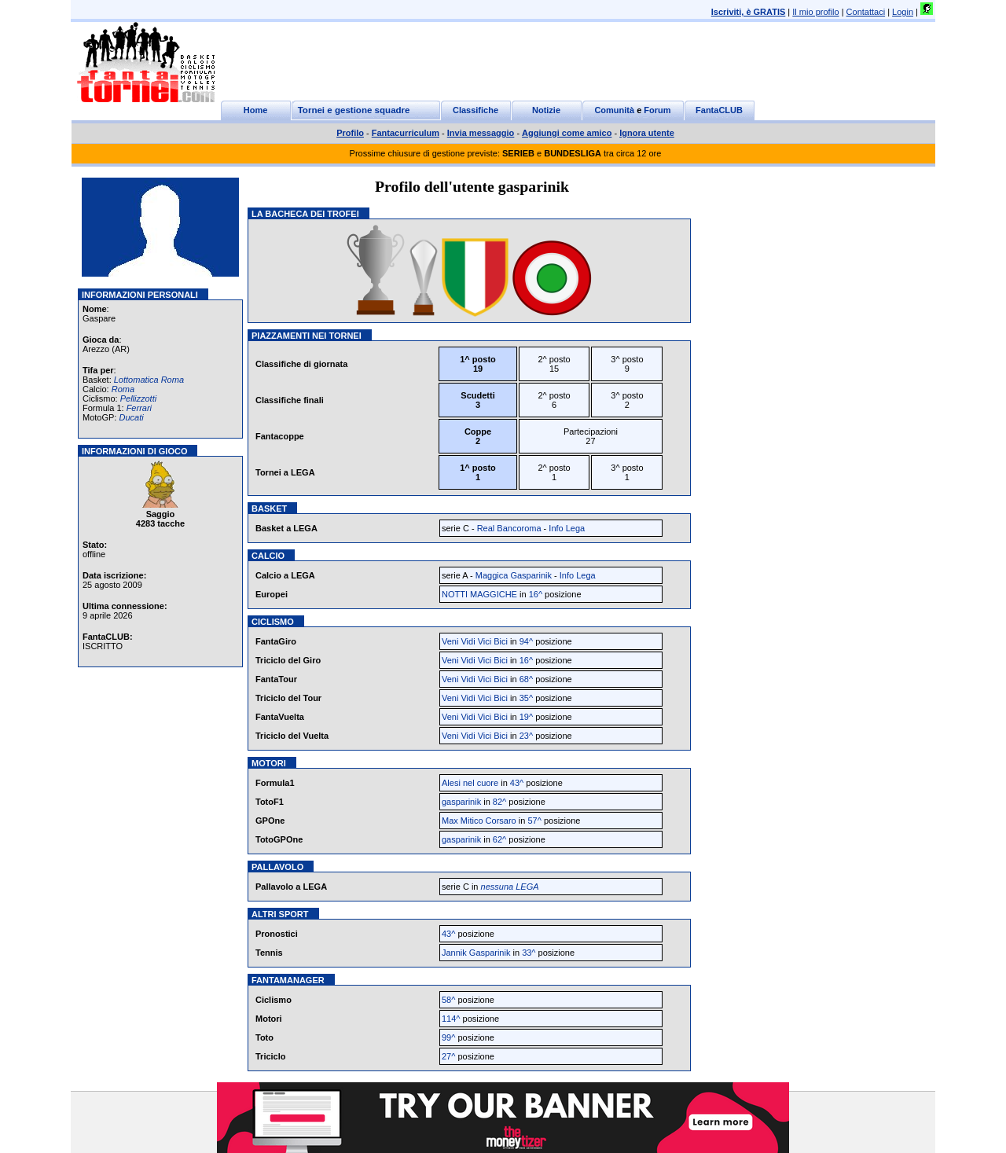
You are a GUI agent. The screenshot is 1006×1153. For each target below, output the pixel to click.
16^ (535, 594)
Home (256, 110)
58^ (448, 999)
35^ (526, 698)
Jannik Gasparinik (476, 952)
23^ (526, 735)
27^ (448, 1056)
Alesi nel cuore (470, 783)
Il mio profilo (815, 12)
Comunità (614, 110)
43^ (516, 783)
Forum (657, 110)
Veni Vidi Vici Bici (475, 641)
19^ (526, 717)
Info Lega (567, 528)
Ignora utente (646, 133)
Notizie (546, 110)
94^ (526, 641)
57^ (534, 820)
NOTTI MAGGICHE (479, 594)
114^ (451, 1018)
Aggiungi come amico (566, 133)
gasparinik (461, 801)
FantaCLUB (719, 110)
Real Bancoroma (509, 528)
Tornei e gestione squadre (354, 110)
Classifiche (475, 110)
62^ (499, 839)
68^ (526, 679)
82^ (499, 801)
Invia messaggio (481, 133)
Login (902, 12)
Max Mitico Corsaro (479, 820)
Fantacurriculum (405, 133)
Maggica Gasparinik (513, 575)
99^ (448, 1037)
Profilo (350, 133)
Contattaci (866, 12)
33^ (528, 952)
